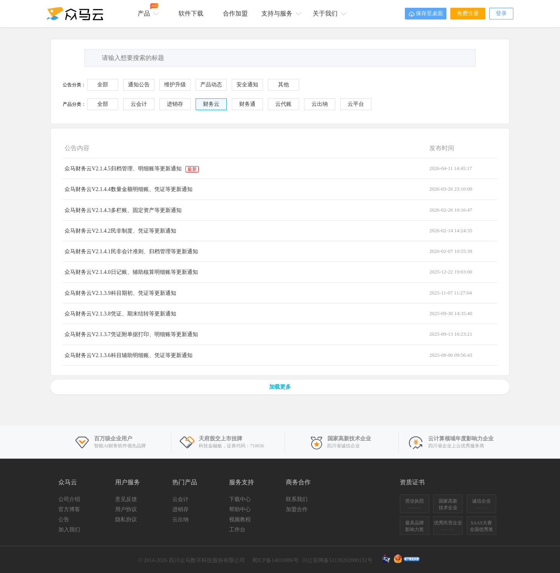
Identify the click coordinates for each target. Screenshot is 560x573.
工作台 (237, 530)
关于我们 (328, 13)
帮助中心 (240, 509)
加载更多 (280, 387)
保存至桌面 (425, 14)
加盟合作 (297, 509)
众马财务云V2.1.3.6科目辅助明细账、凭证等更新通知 (128, 355)
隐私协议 (126, 519)
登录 (501, 13)
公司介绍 (69, 499)
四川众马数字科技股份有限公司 (207, 560)
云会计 (180, 499)
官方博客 (69, 509)
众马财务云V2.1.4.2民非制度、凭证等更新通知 (120, 231)
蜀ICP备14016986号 (275, 560)
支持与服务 (280, 13)
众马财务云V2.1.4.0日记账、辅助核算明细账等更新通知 (131, 272)
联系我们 (297, 499)
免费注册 (468, 13)
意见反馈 (126, 499)
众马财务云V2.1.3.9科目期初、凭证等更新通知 (120, 293)
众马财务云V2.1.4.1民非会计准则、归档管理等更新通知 (131, 251)
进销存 (180, 509)
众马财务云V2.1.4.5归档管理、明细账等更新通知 (132, 169)
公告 (63, 519)
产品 (147, 10)
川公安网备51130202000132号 (337, 560)
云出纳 (180, 519)
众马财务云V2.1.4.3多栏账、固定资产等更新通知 (123, 210)
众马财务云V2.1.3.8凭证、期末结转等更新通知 (120, 314)
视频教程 (240, 519)
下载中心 (240, 499)
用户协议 (126, 509)
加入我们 (69, 530)
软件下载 (190, 13)
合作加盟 (235, 13)
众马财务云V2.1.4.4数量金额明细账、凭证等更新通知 (128, 190)
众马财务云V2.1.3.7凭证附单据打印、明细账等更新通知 (131, 335)
